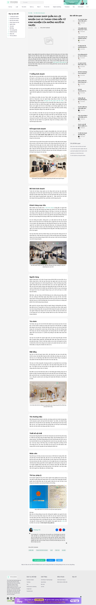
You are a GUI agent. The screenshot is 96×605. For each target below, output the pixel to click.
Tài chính (24, 6)
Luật (17, 6)
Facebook (67, 6)
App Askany (43, 582)
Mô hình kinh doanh (14, 20)
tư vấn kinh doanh (49, 207)
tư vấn (63, 521)
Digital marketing (57, 6)
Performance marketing (31, 586)
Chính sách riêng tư (61, 579)
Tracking (28, 582)
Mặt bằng (12, 28)
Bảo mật (43, 584)
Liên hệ (42, 586)
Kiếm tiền (31, 550)
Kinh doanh (80, 6)
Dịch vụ (32, 6)
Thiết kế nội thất (13, 31)
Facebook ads (30, 591)
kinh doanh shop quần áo (59, 62)
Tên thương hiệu (13, 30)
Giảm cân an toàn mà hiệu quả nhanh (78, 146)
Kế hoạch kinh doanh (14, 18)
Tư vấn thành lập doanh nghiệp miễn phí (78, 148)
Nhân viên (12, 33)
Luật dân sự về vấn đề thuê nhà (76, 153)
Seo (74, 6)
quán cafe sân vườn (58, 100)
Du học (10, 6)
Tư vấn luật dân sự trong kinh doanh (77, 155)
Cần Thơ (57, 550)
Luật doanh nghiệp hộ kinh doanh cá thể (78, 151)
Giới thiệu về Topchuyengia (46, 579)
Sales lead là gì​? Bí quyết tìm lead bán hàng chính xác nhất (83, 38)
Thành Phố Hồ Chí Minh (42, 550)
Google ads (29, 588)
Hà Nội (63, 550)
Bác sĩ (38, 6)
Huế (51, 550)
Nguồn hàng (12, 24)
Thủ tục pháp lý (13, 35)
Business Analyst (30, 579)
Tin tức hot (46, 6)
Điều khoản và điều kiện (62, 582)
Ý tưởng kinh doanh (14, 16)
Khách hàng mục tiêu (14, 22)
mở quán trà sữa (48, 100)
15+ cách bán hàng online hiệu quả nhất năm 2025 (83, 21)
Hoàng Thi (37, 530)
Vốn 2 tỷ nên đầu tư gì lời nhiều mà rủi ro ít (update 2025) (82, 117)
